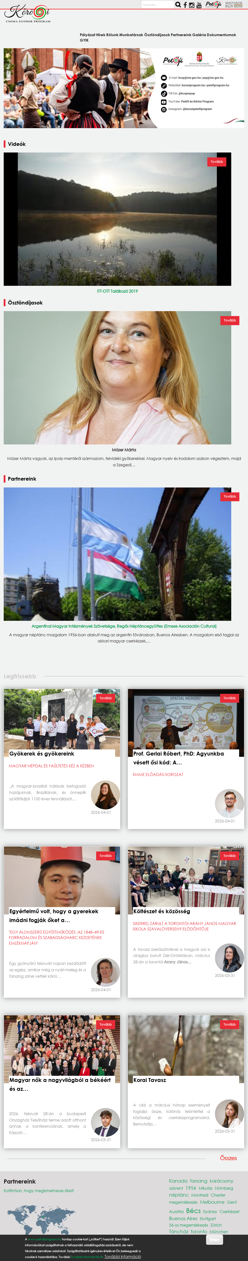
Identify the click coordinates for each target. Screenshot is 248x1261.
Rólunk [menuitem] (112, 34)
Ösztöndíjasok (25, 303)
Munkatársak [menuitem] (131, 34)
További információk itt (87, 1257)
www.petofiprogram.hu (44, 1239)
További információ (123, 1257)
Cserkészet (229, 1211)
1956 (190, 1188)
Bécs (193, 1210)
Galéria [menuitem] (199, 34)
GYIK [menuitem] (84, 40)
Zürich (216, 1225)
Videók (17, 144)
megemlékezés (183, 1202)
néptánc (179, 1195)
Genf (232, 1202)
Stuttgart (208, 1218)
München (219, 1231)
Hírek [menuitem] (101, 34)
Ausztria (176, 1211)
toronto (199, 1231)
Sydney (210, 1211)
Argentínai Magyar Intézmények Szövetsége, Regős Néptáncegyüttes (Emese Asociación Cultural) (124, 626)
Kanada (178, 1181)
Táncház (178, 1231)
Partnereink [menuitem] (181, 34)
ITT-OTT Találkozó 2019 (117, 291)
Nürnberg (224, 1188)
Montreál (199, 1195)
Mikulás (206, 1188)
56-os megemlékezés (188, 1225)
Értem (214, 1239)
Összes (228, 1158)
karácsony (221, 1181)
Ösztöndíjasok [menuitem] (157, 34)
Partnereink (22, 479)
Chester (218, 1195)
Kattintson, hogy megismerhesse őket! (39, 1190)
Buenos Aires (183, 1218)
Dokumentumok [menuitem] (221, 34)
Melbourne (212, 1202)
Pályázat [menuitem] (87, 34)
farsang (198, 1181)
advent (176, 1188)
